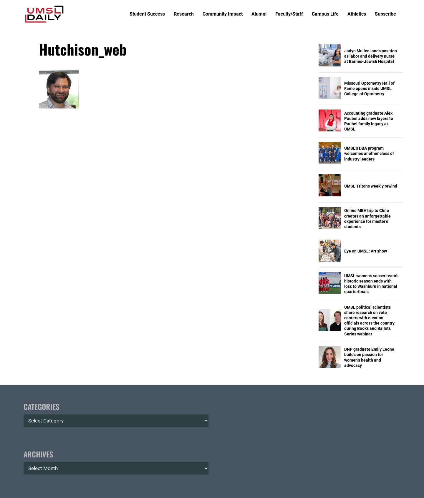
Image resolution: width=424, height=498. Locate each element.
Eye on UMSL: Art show (365, 251)
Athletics (356, 14)
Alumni (258, 14)
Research (184, 14)
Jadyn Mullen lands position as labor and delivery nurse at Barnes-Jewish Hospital (370, 56)
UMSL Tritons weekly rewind (370, 186)
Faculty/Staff (289, 14)
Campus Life (325, 14)
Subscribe (385, 14)
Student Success (147, 14)
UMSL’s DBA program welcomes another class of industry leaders (369, 153)
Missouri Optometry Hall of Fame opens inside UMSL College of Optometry (369, 88)
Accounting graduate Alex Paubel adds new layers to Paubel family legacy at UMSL (368, 121)
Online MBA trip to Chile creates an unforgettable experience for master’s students (367, 218)
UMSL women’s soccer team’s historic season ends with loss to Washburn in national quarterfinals (371, 283)
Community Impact (223, 14)
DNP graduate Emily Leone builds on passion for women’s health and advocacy (369, 357)
